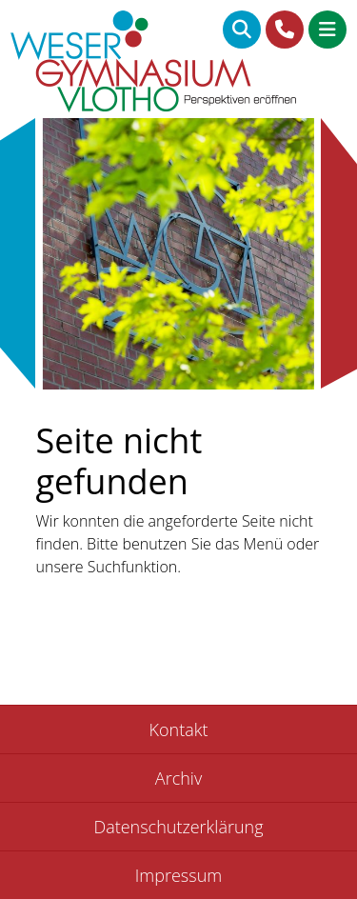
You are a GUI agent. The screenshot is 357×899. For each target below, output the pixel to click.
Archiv (178, 778)
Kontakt (178, 729)
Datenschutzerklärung (178, 826)
